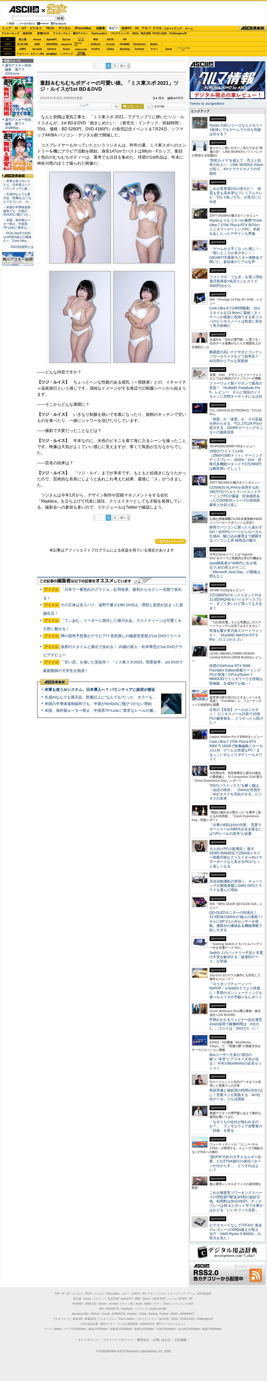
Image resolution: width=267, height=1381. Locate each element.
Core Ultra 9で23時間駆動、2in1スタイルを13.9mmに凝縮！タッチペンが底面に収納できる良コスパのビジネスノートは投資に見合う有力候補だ (235, 317)
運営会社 (143, 1340)
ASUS (110, 39)
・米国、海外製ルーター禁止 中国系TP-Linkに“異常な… (16, 223)
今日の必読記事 (89, 1324)
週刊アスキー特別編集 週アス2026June (18, 69)
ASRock (95, 44)
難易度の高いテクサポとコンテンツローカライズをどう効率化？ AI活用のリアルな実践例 (236, 356)
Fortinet (139, 49)
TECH (50, 28)
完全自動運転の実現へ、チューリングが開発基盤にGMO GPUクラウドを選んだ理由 (235, 885)
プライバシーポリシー (118, 1340)
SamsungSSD (78, 44)
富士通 (22, 39)
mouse (37, 39)
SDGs (135, 33)
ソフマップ (66, 53)
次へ (123, 66)
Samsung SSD (80, 1313)
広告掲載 (181, 1340)
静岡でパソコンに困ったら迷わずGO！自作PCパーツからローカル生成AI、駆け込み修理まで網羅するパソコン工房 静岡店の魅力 (235, 533)
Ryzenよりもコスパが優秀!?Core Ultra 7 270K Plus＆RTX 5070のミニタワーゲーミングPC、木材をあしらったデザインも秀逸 (235, 227)
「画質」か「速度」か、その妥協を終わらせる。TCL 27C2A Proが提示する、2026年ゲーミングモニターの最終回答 (236, 425)
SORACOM (118, 1313)
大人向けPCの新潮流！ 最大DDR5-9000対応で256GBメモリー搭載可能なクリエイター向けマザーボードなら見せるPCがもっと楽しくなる (235, 857)
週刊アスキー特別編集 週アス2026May (18, 124)
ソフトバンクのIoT (183, 49)
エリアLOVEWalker (75, 1329)
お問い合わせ (162, 1340)
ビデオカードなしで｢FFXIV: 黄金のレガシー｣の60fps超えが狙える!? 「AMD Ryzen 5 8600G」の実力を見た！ (235, 1231)
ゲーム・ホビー (57, 9)
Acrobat (37, 49)
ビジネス (36, 28)
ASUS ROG (51, 44)
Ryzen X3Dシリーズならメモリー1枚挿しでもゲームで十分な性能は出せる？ (236, 129)
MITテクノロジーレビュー (171, 1324)
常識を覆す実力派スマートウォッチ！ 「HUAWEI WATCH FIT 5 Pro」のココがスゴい (235, 635)
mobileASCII (147, 1324)
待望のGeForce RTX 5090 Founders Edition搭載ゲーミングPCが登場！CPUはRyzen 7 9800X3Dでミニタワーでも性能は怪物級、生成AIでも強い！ (236, 674)
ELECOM (22, 44)
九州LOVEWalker (166, 1329)
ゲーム (189, 28)
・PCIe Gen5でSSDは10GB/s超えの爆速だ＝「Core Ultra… (17, 237)
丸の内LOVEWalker (189, 1329)
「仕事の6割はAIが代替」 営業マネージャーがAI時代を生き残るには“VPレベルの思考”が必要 (235, 829)
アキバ (146, 28)
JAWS (22, 49)
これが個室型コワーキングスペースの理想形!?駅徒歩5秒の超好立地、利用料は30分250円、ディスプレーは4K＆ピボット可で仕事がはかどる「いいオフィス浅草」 (236, 1201)
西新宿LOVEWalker (121, 1329)
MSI (95, 39)
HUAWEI (125, 44)
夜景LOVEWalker (144, 1329)
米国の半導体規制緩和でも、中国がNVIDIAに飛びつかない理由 (98, 703)
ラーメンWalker (53, 1329)
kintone (51, 49)
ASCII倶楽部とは (22, 247)
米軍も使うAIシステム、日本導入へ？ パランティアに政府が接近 (100, 689)
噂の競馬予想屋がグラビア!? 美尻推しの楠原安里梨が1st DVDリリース (121, 636)
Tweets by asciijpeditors (207, 103)
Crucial (110, 44)
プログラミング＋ (147, 1318)
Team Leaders (126, 1318)
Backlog (125, 49)
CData (110, 49)
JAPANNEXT (52, 54)
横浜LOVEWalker (98, 1329)
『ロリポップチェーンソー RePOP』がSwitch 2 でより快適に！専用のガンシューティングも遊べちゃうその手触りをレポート (235, 990)
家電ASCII (43, 33)
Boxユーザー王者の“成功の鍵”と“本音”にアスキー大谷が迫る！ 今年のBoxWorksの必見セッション (235, 1061)
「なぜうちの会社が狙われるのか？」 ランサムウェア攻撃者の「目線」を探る (235, 1126)
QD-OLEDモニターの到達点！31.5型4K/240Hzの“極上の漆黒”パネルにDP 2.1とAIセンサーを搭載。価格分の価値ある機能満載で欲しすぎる (235, 921)
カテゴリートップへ (170, 541)
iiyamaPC (52, 39)
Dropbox (95, 49)
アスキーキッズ (10, 33)
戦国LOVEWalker (212, 1329)
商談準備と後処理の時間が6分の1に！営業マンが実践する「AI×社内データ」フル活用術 (236, 1094)
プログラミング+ (120, 33)
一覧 (115, 106)
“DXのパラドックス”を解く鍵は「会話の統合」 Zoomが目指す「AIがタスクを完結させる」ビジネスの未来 (235, 792)
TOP (57, 1293)
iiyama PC (126, 1298)
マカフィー (22, 53)
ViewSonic (139, 44)
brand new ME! (158, 1308)
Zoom (168, 49)
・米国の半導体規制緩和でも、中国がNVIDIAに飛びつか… (17, 211)
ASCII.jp (24, 9)
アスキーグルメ (62, 33)
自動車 (100, 28)
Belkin (154, 44)
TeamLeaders (99, 33)
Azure (66, 49)
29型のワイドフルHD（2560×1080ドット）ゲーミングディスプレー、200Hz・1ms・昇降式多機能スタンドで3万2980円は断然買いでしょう (235, 460)
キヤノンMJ (37, 53)
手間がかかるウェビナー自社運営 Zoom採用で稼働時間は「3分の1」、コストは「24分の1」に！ (237, 1024)
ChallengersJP (178, 33)
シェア (84, 105)
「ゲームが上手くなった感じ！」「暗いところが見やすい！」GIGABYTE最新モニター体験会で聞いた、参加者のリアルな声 (236, 255)
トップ (6, 28)
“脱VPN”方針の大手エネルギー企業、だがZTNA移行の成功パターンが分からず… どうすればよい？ (235, 1163)
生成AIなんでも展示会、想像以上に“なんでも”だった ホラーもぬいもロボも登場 (114, 697)
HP (125, 39)
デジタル (64, 28)
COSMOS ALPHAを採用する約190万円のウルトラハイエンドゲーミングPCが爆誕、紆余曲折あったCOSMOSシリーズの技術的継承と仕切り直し (235, 496)
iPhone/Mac (83, 28)
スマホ (157, 28)
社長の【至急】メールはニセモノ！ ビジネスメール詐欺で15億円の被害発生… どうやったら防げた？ (236, 716)
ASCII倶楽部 (252, 28)
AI (16, 28)
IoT (24, 28)
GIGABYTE (66, 44)
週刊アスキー (80, 33)
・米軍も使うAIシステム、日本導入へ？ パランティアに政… (16, 184)
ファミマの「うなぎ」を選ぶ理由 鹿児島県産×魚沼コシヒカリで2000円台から (237, 281)
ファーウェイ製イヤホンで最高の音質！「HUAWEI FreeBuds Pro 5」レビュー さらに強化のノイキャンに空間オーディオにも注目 (235, 389)
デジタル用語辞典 (128, 1324)
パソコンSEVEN (81, 39)
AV (137, 28)
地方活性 (146, 33)
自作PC (126, 28)
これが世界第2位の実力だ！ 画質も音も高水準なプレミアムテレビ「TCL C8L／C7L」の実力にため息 (235, 195)
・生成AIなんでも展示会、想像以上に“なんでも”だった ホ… (17, 197)
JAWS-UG (90, 1303)
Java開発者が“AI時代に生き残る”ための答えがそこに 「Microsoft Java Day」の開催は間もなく (234, 569)
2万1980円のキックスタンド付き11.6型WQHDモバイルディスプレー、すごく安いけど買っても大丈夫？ (236, 601)
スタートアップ (172, 28)
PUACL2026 (160, 33)
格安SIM (27, 33)
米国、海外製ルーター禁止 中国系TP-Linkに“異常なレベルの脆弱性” (103, 710)
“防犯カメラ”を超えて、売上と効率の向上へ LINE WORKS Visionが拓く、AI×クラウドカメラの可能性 (236, 166)
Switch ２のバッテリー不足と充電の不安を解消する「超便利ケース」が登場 (236, 957)
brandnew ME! (81, 54)
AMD (37, 44)
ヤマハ (154, 49)
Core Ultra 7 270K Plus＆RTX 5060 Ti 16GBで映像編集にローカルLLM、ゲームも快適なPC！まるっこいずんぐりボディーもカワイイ (236, 750)
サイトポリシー (88, 1340)
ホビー (113, 28)
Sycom (66, 39)
